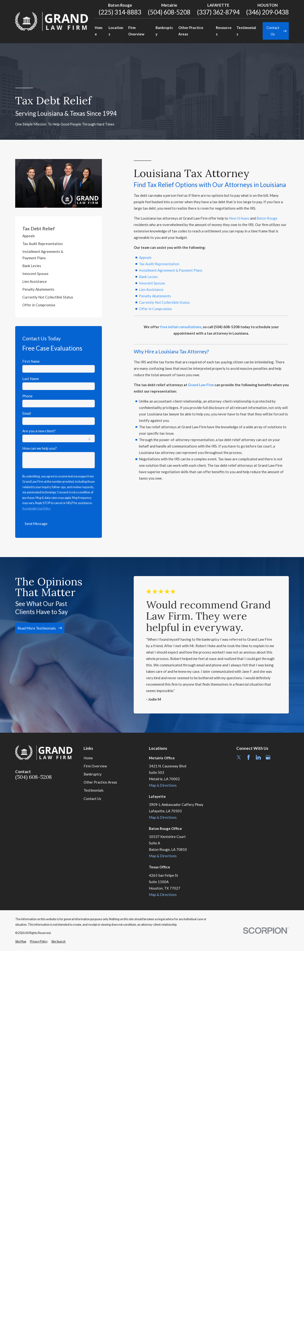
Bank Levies (148, 276)
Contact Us (92, 798)
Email (26, 413)
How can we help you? (39, 448)
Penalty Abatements (155, 296)
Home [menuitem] (98, 30)
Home (88, 758)
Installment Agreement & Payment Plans (170, 270)
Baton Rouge (266, 218)
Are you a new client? (39, 431)
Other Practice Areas (100, 782)
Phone (27, 396)
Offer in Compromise (155, 309)
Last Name (30, 378)
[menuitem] (58, 236)
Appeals (145, 257)
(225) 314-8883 (120, 12)
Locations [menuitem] (116, 30)
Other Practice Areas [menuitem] (190, 30)
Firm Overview (95, 766)
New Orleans (239, 218)
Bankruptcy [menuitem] (164, 30)
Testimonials (94, 790)
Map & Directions (163, 785)
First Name (31, 361)
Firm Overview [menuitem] (136, 30)
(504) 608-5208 (169, 12)
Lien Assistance (151, 289)
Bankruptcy (93, 774)
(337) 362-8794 (218, 12)
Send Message (36, 523)
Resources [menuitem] (224, 30)
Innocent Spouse (152, 283)
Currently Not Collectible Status (164, 302)
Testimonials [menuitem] (246, 30)
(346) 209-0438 (267, 12)
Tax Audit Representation (159, 264)
